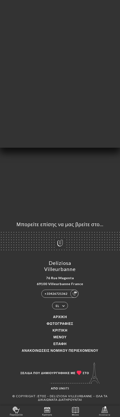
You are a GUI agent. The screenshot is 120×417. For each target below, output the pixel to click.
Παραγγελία (16, 411)
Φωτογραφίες (60, 323)
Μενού (60, 337)
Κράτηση (47, 411)
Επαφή (60, 344)
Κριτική (60, 330)
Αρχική (60, 317)
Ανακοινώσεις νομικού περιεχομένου (60, 350)
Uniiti (64, 388)
